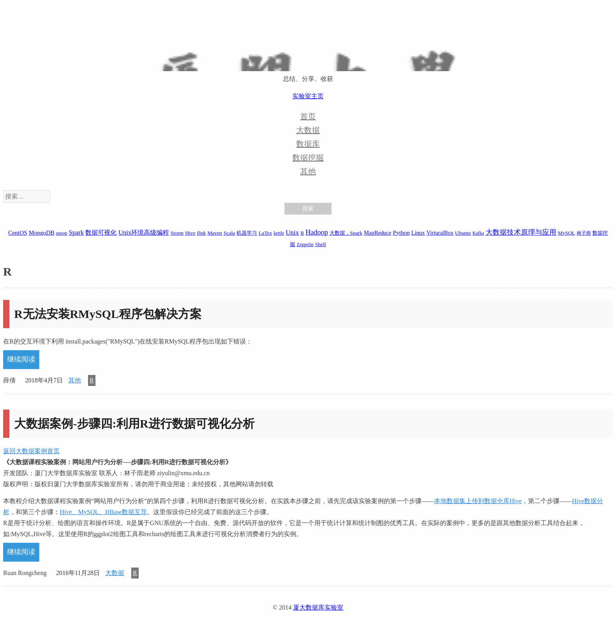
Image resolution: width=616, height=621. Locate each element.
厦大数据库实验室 (318, 607)
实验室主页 (308, 96)
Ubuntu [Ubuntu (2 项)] (463, 233)
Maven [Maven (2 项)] (214, 233)
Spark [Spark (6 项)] (76, 232)
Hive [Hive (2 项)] (190, 233)
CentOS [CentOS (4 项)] (17, 232)
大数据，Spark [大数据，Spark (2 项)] (346, 233)
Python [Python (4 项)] (401, 232)
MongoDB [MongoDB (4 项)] (41, 232)
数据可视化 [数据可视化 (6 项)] (101, 232)
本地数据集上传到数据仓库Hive (478, 501)
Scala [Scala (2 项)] (229, 233)
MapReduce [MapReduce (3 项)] (377, 233)
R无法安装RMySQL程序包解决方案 (108, 313)
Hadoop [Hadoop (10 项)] (317, 232)
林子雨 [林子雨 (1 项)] (584, 233)
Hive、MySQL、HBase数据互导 (103, 512)
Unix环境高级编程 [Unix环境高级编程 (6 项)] (143, 232)
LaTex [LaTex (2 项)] (265, 233)
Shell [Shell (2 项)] (320, 244)
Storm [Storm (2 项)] (176, 233)
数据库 (308, 144)
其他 (308, 171)
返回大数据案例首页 (31, 451)
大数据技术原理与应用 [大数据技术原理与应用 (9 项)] (521, 232)
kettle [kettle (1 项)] (278, 233)
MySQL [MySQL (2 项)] (566, 233)
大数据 (308, 130)
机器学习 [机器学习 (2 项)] (246, 233)
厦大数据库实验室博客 (308, 47)
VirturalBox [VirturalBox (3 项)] (440, 233)
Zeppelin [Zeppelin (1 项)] (305, 244)
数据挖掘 (308, 157)
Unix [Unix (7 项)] (292, 232)
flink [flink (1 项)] (201, 233)
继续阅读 (21, 359)
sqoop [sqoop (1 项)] (61, 233)
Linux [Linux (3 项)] (418, 233)
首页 (308, 116)
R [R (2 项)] (302, 233)
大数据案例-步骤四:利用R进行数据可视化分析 (134, 423)
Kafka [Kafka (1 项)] (478, 233)
